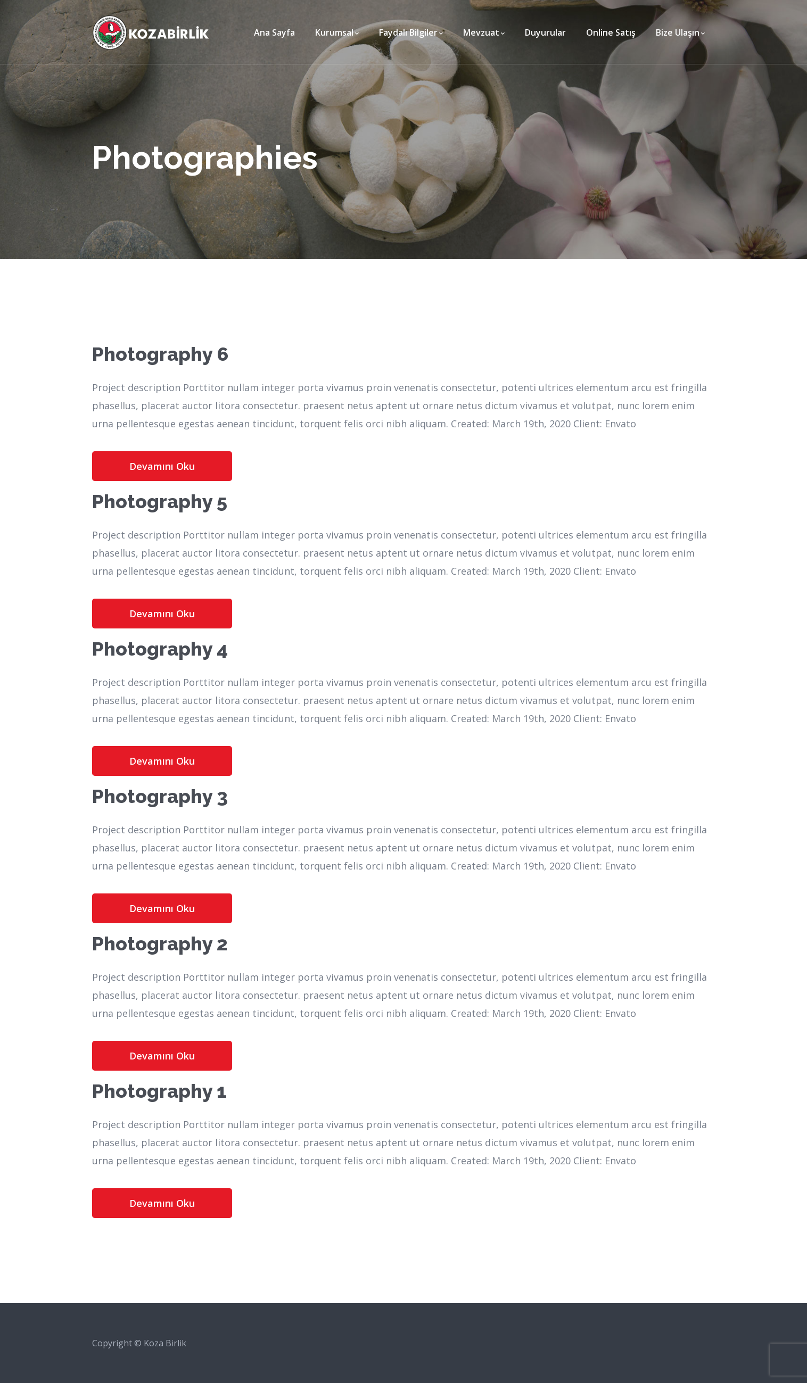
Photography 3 (160, 796)
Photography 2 (160, 943)
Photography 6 (160, 354)
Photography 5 (159, 501)
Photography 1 (159, 1091)
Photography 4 (160, 648)
